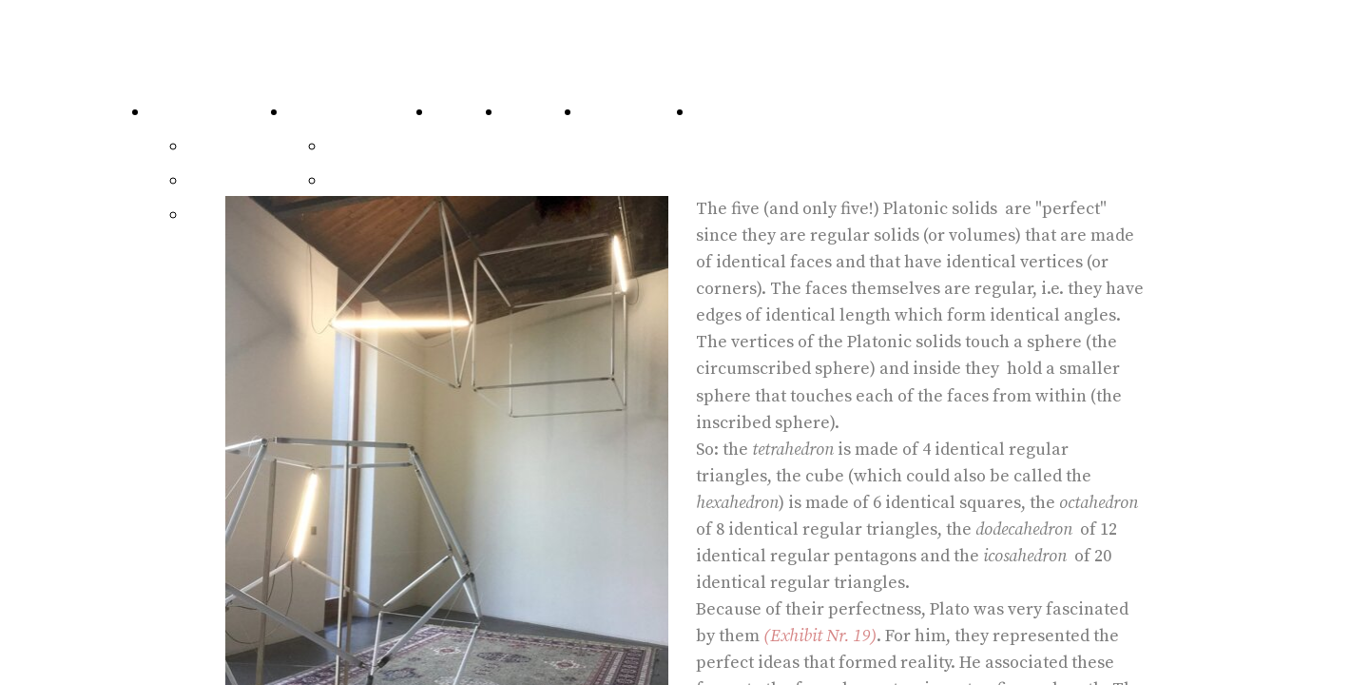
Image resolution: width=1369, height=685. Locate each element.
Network (536, 112)
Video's (352, 180)
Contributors (632, 112)
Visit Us (463, 112)
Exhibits (219, 180)
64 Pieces (223, 146)
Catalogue (189, 112)
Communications (355, 112)
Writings (360, 146)
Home (717, 112)
